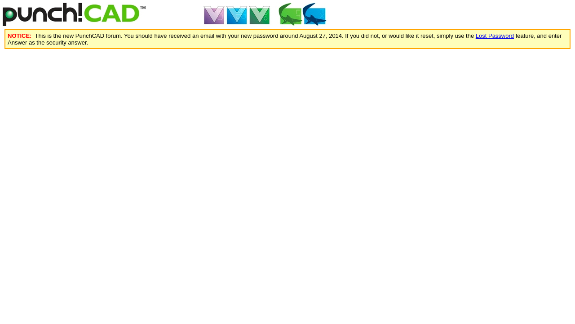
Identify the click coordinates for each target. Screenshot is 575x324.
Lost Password (495, 35)
